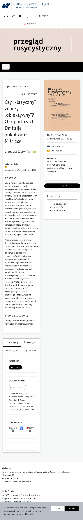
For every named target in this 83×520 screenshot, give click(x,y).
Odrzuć (57, 508)
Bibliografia (30, 342)
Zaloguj (43, 16)
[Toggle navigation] (6, 67)
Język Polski (30, 24)
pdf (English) (15, 367)
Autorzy (31, 350)
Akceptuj (72, 508)
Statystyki (12, 350)
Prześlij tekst (62, 186)
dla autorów (58, 207)
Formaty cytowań (16, 387)
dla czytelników (59, 203)
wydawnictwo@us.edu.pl (20, 481)
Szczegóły (12, 342)
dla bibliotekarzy (59, 210)
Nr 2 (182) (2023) (29, 94)
